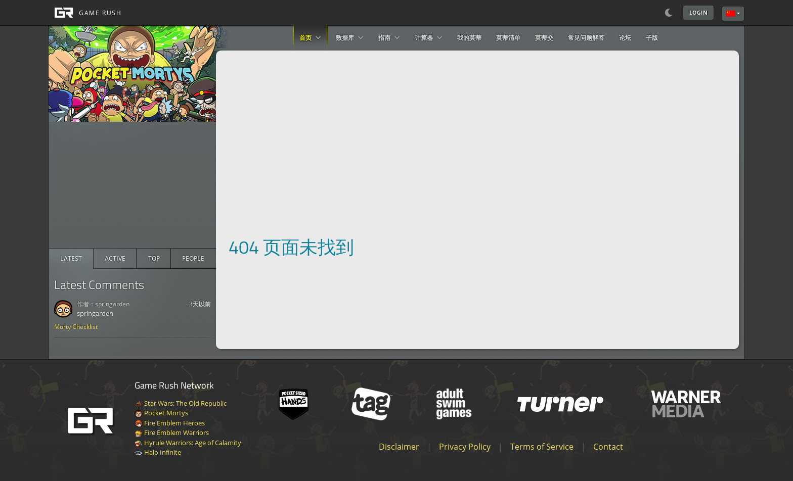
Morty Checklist (76, 326)
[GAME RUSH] (85, 12)
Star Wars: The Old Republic (181, 403)
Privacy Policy (465, 446)
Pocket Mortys (161, 412)
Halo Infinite (158, 452)
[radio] (71, 258)
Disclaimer (399, 446)
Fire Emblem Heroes (170, 422)
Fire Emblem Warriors (172, 432)
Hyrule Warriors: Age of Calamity (188, 442)
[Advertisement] (132, 185)
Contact (608, 446)
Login (698, 12)
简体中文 (730, 14)
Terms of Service (542, 446)
